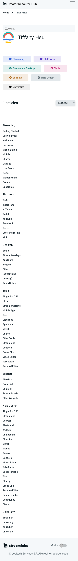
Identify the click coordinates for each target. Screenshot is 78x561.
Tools (55, 68)
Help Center (46, 77)
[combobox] (39, 28)
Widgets (15, 77)
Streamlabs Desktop (22, 68)
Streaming (16, 59)
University (16, 87)
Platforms (47, 59)
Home (6, 12)
